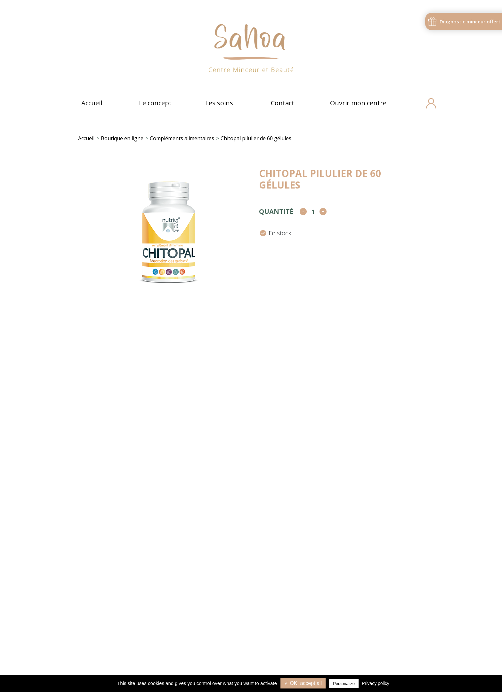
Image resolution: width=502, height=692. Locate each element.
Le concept (155, 103)
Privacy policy (375, 683)
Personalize (344, 683)
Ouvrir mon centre (358, 103)
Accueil (91, 103)
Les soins (219, 103)
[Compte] (430, 103)
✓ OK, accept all (303, 683)
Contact (282, 103)
